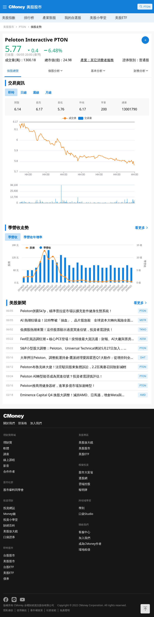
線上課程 (9, 460)
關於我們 (9, 423)
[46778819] (48, 92)
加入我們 (36, 423)
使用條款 (22, 610)
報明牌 (83, 490)
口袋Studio (86, 514)
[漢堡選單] (4, 6)
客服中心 (84, 532)
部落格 (22, 423)
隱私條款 (8, 610)
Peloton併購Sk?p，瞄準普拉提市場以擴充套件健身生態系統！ (66, 311)
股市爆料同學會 (13, 490)
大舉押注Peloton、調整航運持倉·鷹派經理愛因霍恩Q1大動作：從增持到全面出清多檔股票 (77, 357)
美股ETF (121, 17)
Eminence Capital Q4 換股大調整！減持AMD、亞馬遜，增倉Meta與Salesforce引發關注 (71, 395)
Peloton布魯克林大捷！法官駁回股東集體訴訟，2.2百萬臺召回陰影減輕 (73, 367)
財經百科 (9, 525)
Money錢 (9, 514)
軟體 (6, 448)
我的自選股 (73, 17)
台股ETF (8, 567)
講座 (6, 454)
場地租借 (84, 549)
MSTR (143, 320)
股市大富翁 (86, 472)
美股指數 (8, 17)
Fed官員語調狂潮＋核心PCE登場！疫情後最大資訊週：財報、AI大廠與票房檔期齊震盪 (77, 339)
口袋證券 (9, 537)
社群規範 (51, 610)
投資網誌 (9, 508)
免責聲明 (65, 610)
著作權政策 (36, 610)
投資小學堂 (10, 520)
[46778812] (36, 92)
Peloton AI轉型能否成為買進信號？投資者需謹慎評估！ (61, 376)
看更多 (142, 228)
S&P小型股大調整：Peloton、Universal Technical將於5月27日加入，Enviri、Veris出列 (72, 348)
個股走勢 (36, 27)
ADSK (143, 339)
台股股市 (9, 555)
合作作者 (9, 471)
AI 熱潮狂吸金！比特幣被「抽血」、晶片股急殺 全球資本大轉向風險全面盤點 (77, 320)
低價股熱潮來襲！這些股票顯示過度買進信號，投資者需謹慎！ (66, 329)
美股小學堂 (98, 17)
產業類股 (49, 17)
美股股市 (8, 27)
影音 (6, 466)
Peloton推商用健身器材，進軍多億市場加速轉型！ (57, 385)
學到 (81, 508)
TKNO (143, 329)
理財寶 (7, 442)
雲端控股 (84, 484)
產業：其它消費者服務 (97, 60)
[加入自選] (145, 40)
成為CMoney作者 (90, 544)
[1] (32, 237)
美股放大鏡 (10, 531)
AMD (143, 395)
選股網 (83, 478)
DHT (142, 357)
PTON (22, 27)
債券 (6, 578)
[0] (11, 92)
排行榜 (29, 17)
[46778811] (23, 92)
